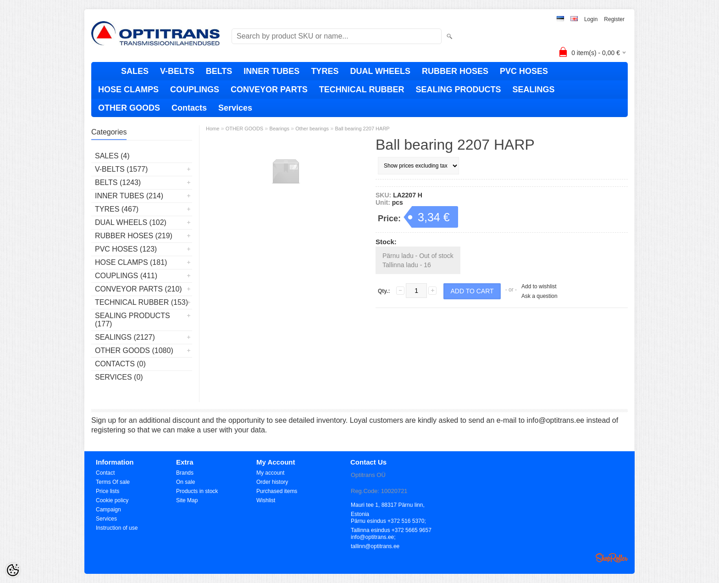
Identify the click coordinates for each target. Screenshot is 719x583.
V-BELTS (177, 71)
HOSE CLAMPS (128, 89)
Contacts (189, 107)
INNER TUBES (271, 71)
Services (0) (119, 377)
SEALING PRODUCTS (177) (132, 320)
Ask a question (539, 296)
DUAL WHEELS (380, 71)
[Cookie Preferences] (13, 570)
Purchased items (276, 491)
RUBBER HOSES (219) (133, 236)
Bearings (279, 128)
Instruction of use (117, 528)
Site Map (187, 500)
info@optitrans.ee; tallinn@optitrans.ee (375, 538)
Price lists (107, 491)
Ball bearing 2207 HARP (362, 128)
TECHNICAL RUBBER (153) (141, 302)
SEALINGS (533, 89)
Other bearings (312, 128)
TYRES (324, 71)
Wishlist (265, 500)
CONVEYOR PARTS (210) (138, 289)
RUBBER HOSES (455, 71)
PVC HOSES (524, 71)
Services (235, 107)
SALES (135, 71)
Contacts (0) (120, 364)
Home (212, 128)
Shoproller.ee (612, 557)
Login (590, 19)
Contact (105, 473)
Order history (272, 482)
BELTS (219, 71)
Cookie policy (112, 500)
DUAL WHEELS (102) (130, 222)
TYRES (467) (116, 209)
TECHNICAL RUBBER (361, 89)
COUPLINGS (194, 89)
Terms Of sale (113, 482)
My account (270, 473)
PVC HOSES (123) (126, 249)
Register (614, 19)
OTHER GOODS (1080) (134, 350)
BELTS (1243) (118, 182)
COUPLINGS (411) (126, 276)
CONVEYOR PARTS (269, 89)
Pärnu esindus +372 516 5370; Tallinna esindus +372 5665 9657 (391, 522)
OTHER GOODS (129, 107)
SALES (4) (112, 156)
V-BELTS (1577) (121, 169)
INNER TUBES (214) (129, 196)
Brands (185, 473)
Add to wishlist (539, 286)
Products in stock (197, 491)
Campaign (108, 509)
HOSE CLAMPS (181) (131, 262)
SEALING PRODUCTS (458, 89)
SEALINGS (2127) (125, 337)
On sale (185, 482)
